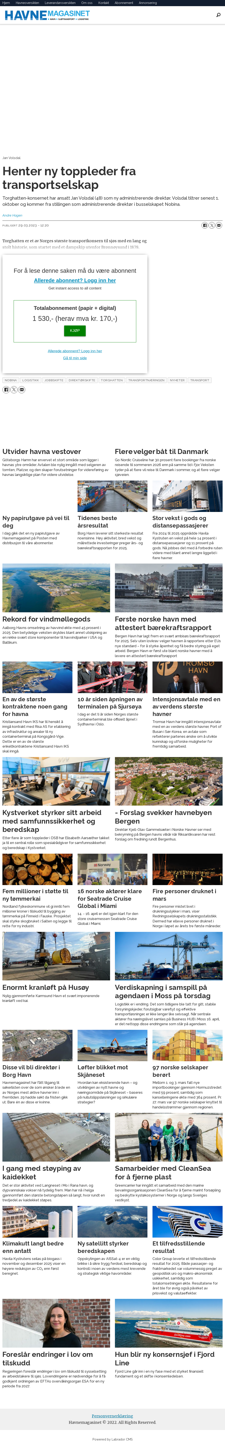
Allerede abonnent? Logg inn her (75, 280)
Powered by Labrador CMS (113, 1439)
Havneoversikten (27, 3)
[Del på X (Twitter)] (212, 225)
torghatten (112, 380)
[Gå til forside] (47, 15)
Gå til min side (75, 358)
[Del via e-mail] (219, 225)
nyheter (177, 380)
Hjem (6, 3)
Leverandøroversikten (60, 3)
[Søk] (218, 14)
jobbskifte (54, 380)
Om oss (87, 3)
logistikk (30, 380)
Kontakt (103, 3)
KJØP (75, 331)
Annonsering (148, 3)
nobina (11, 380)
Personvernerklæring (112, 1416)
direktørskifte (82, 380)
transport (199, 380)
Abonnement (124, 3)
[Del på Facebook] (204, 225)
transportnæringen (146, 380)
